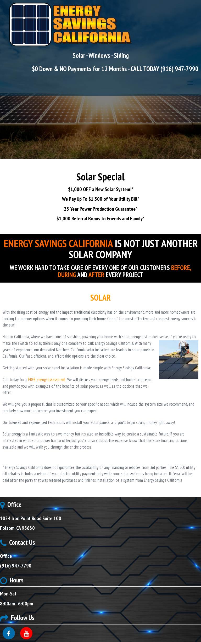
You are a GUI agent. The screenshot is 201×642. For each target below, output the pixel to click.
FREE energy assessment (47, 379)
